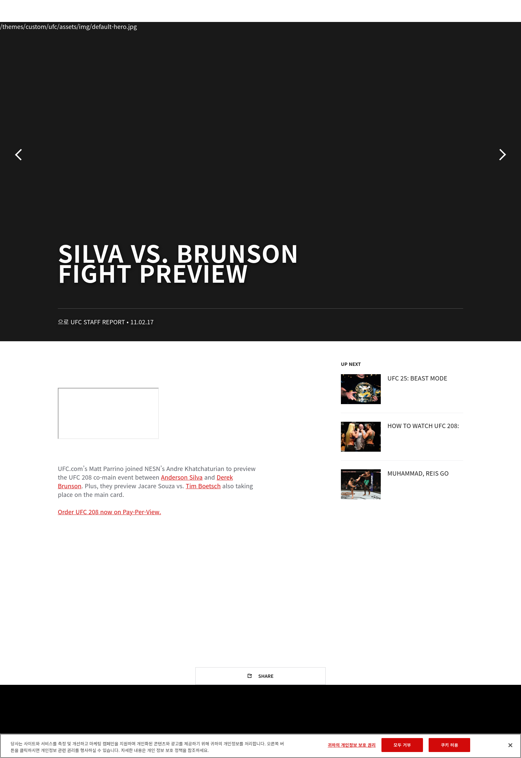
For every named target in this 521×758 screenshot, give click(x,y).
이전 (21, 155)
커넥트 (372, 25)
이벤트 (51, 25)
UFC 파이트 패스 (411, 25)
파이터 (105, 25)
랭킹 (77, 25)
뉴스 (130, 25)
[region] (260, 746)
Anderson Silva (182, 477)
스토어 (450, 25)
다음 (500, 155)
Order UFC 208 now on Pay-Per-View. (109, 511)
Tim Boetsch (203, 485)
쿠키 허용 (449, 745)
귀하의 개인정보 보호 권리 (351, 745)
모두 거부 (402, 745)
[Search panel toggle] (466, 25)
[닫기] (510, 745)
